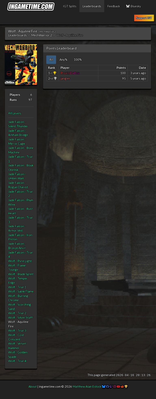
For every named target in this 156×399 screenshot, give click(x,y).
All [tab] (51, 59)
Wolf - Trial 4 (17, 361)
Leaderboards (91, 6)
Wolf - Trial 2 (17, 313)
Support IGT (144, 17)
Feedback (113, 6)
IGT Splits (69, 6)
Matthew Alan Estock (87, 386)
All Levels (14, 113)
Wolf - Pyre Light (20, 261)
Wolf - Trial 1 (17, 287)
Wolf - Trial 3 (17, 330)
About (32, 386)
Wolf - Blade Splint (21, 274)
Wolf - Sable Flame (21, 291)
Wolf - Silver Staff (20, 317)
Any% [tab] (63, 59)
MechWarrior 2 (41, 35)
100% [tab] (78, 59)
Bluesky (133, 6)
